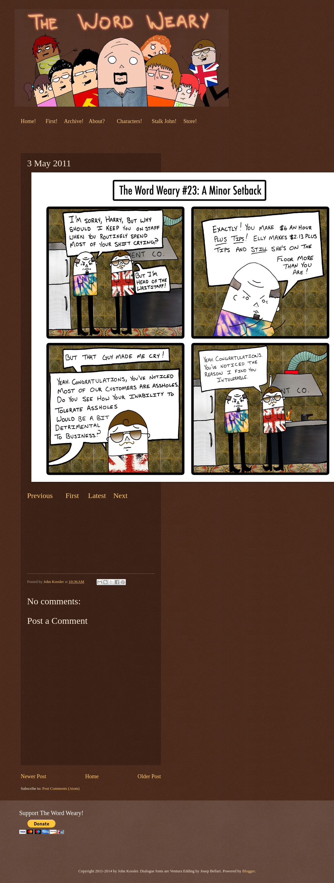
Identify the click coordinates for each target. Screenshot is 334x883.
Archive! (74, 121)
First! (52, 121)
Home (91, 776)
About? (96, 121)
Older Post (149, 776)
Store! (190, 121)
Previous (40, 496)
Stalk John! (165, 121)
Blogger (248, 871)
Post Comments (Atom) (61, 788)
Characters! (129, 121)
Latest (97, 496)
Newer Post (33, 776)
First (73, 496)
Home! (28, 121)
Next (120, 496)
